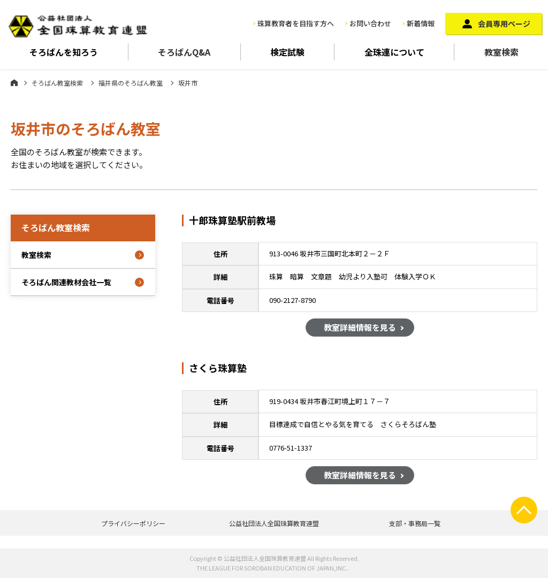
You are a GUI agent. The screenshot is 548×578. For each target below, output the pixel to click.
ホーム (14, 82)
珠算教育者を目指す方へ (295, 23)
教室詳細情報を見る (360, 328)
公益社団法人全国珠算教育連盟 (274, 523)
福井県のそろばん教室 (130, 82)
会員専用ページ (504, 23)
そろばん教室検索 (57, 82)
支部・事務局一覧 (414, 523)
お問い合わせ (370, 23)
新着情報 (421, 23)
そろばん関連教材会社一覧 (66, 282)
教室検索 (501, 51)
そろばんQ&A (184, 51)
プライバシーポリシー (133, 523)
